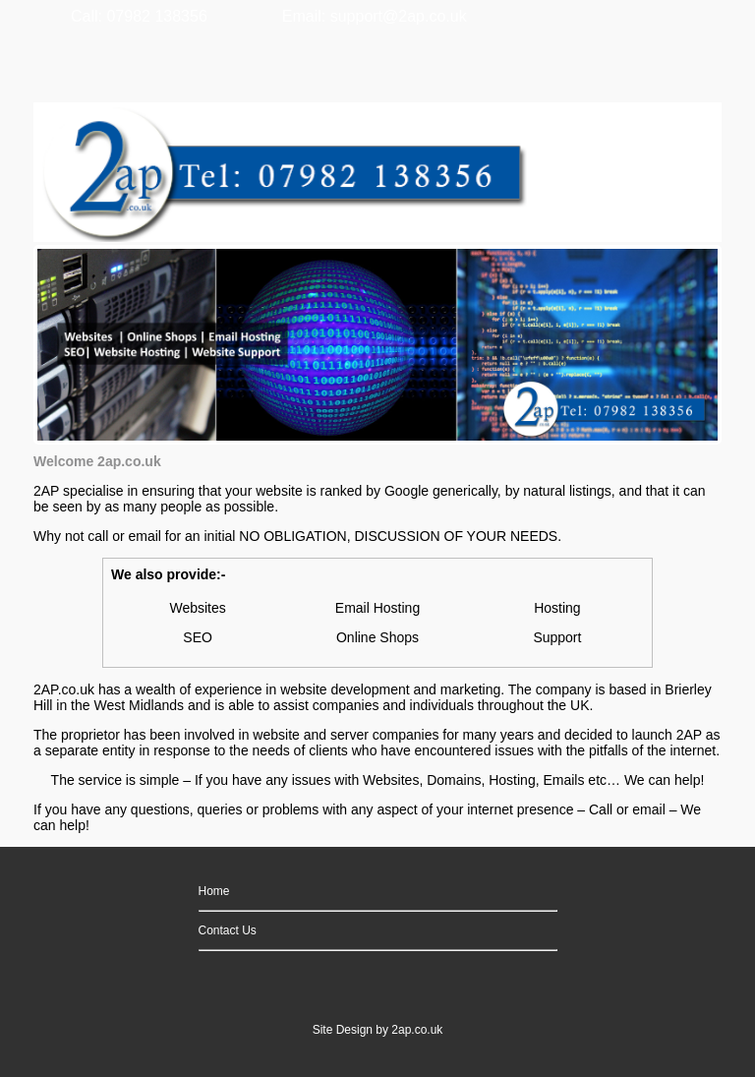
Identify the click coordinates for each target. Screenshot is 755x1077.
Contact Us (228, 930)
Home (214, 891)
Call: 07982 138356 (139, 16)
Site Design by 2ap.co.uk (378, 1030)
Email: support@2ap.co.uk (374, 16)
